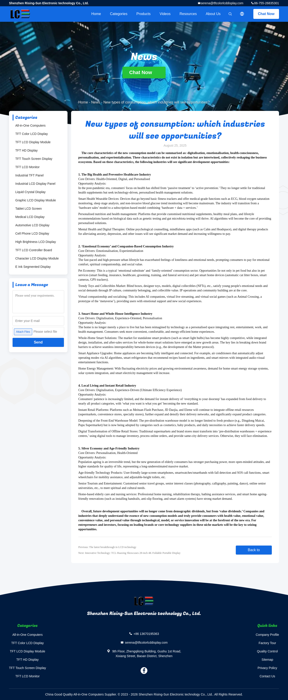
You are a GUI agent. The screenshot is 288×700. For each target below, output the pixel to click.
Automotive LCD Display (32, 225)
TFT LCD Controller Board (33, 250)
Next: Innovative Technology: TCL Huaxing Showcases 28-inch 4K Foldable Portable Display (129, 553)
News (95, 102)
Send (38, 342)
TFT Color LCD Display (31, 134)
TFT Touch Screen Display (33, 159)
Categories (118, 14)
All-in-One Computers (30, 125)
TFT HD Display (26, 150)
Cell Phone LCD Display (32, 233)
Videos (165, 14)
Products (143, 14)
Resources (188, 14)
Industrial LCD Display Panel (35, 183)
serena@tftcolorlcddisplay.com (222, 3)
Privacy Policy (267, 668)
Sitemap (267, 659)
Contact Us (267, 676)
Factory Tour (267, 643)
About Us (213, 14)
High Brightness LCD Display (35, 242)
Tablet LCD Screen (28, 208)
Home (96, 14)
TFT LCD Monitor (27, 167)
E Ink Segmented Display (33, 267)
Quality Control (267, 651)
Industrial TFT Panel (29, 175)
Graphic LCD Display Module (35, 200)
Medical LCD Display (30, 217)
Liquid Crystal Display (30, 192)
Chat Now (266, 14)
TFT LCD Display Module (33, 142)
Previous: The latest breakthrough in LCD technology (107, 547)
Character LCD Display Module (37, 258)
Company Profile (267, 634)
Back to (254, 550)
